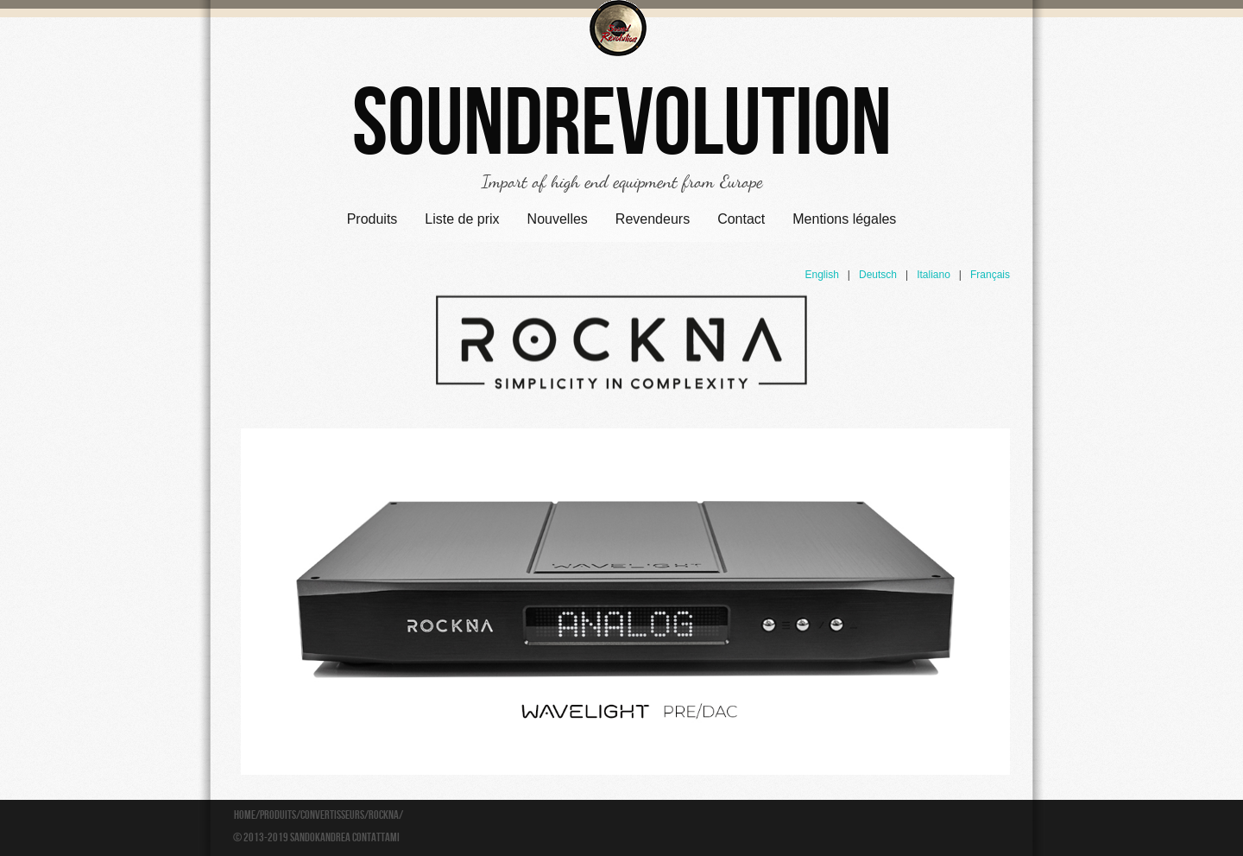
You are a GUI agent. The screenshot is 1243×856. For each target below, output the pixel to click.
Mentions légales (844, 219)
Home (245, 815)
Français (990, 275)
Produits (372, 219)
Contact (741, 219)
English (821, 275)
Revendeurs (652, 219)
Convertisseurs (332, 815)
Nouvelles (557, 219)
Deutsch (878, 275)
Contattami (376, 838)
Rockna (384, 815)
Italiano (933, 275)
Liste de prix (462, 219)
